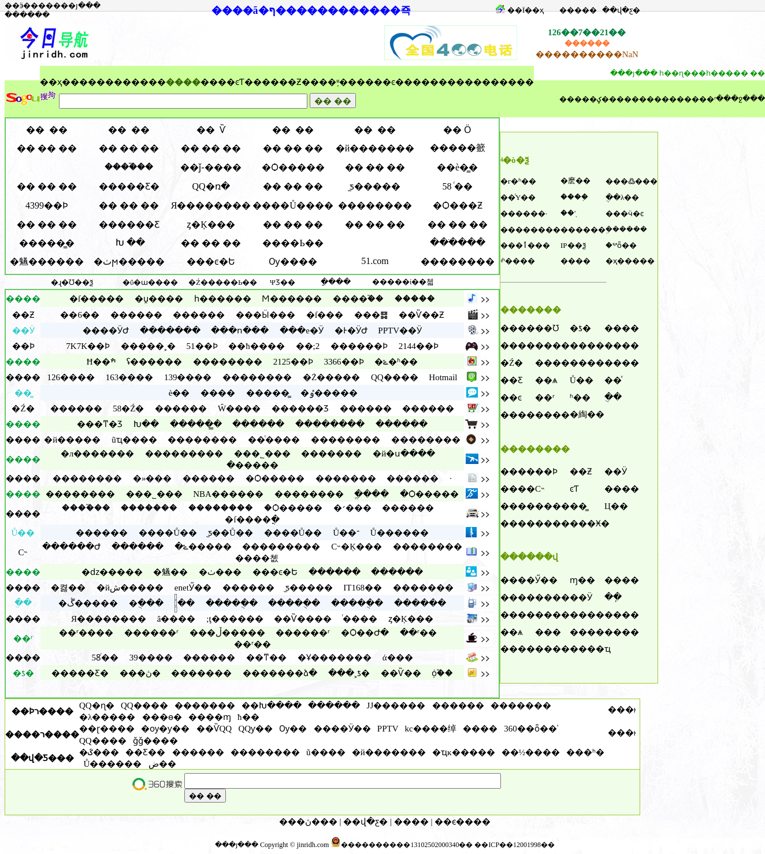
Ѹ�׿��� (293, 261)
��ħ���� (256, 346)
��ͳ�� (266, 657)
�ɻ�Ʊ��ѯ (72, 282)
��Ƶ (290, 82)
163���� (130, 377)
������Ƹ (129, 224)
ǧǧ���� (155, 740)
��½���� (531, 752)
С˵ (540, 488)
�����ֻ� (232, 603)
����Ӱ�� (342, 728)
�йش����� (130, 587)
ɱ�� (582, 580)
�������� (639, 99)
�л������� (98, 453)
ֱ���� (371, 494)
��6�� (79, 315)
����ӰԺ (106, 330)
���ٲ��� (525, 245)
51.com (375, 261)
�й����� (72, 439)
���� (113, 82)
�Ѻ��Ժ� (365, 632)
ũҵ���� (134, 439)
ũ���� (326, 752)
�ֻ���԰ (146, 603)
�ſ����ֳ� (252, 519)
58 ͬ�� (458, 186)
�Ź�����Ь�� (222, 282)
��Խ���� (272, 705)
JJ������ (396, 705)
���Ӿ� (590, 523)
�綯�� (587, 414)
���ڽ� (140, 673)
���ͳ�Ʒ (99, 424)
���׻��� (136, 315)
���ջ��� (740, 98)
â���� (176, 618)
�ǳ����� (112, 572)
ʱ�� (580, 397)
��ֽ (613, 596)
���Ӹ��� (265, 315)
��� (548, 632)
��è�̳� (457, 167)
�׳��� (352, 508)
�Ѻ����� (293, 167)
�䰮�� (170, 572)
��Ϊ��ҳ (525, 10)
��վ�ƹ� (621, 10)
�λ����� (107, 717)
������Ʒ (300, 408)
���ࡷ (622, 709)
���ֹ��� (457, 242)
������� (170, 330)
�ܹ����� (626, 229)
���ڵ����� (227, 632)
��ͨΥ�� (518, 197)
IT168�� (362, 587)
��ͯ (613, 380)
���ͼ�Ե (211, 261)
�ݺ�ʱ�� (396, 361)
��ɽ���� (107, 728)
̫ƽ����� (375, 186)
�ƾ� (580, 328)
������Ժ (71, 546)
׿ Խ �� (129, 242)
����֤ (574, 196)
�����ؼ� (584, 99)
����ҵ (590, 649)
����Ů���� (292, 205)
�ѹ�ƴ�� (165, 728)
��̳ (578, 506)
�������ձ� (280, 673)
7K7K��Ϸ (88, 346)
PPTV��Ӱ (400, 330)
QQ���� (394, 377)
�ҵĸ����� (463, 752)
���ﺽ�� (162, 763)
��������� (184, 453)
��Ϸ (546, 471)
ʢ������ (154, 361)
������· (523, 213)
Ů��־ (346, 532)
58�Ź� (128, 408)
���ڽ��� (308, 821)
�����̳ (267, 393)
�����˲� (148, 346)
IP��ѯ (573, 245)
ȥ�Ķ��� (211, 224)
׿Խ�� (146, 424)
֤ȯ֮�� (442, 673)
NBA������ (228, 494)
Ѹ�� (293, 728)
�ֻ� (613, 397)
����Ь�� (292, 243)
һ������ (222, 298)
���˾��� (262, 453)
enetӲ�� (192, 587)
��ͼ (384, 82)
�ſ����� (96, 298)
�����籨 (457, 148)
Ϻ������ (292, 298)
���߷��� (632, 181)
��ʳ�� (418, 632)
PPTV (387, 728)
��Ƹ (511, 380)
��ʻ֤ (568, 213)
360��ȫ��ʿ (531, 728)
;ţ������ (234, 618)
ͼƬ (239, 82)
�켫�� (68, 587)
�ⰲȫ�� (621, 245)
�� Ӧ (457, 130)
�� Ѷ (210, 130)
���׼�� (578, 10)
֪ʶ (337, 82)
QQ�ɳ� (96, 705)
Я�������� (211, 205)
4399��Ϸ (46, 205)
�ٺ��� (220, 572)
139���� (188, 377)
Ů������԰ (113, 763)
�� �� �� (47, 148)
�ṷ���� (159, 298)
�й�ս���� (404, 453)
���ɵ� (162, 717)
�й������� (375, 148)
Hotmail (443, 377)
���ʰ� (585, 752)
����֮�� (129, 167)
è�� (179, 393)
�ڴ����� (88, 603)
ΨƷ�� (282, 282)
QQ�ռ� (210, 186)
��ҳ (51, 82)
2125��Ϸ (293, 361)
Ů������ (399, 532)
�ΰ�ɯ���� (150, 282)
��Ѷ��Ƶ (421, 315)
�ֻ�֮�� (184, 603)
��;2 (308, 346)
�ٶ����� (329, 393)
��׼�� (411, 821)
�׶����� (252, 465)
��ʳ (545, 397)
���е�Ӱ (302, 330)
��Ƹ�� (145, 752)
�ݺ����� (203, 546)
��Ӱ (615, 471)
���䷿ (371, 315)
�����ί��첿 (403, 281)
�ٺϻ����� (129, 261)
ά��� (397, 657)
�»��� (152, 478)
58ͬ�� (104, 657)
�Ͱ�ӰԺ (351, 330)
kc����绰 (430, 728)
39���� (151, 657)
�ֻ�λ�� (622, 197)
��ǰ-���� (210, 167)
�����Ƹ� (129, 186)
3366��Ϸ (344, 361)
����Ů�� (168, 532)
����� (415, 298)
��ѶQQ (214, 728)
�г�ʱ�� (518, 181)
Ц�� (616, 506)
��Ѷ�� (401, 673)
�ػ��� (99, 752)
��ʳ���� (86, 632)
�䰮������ (47, 261)
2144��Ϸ (419, 346)
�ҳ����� (630, 261)
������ (583, 229)
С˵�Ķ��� (356, 546)
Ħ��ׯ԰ (101, 361)
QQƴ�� (255, 728)
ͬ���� (360, 618)
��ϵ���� (463, 821)
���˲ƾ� (349, 673)
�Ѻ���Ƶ (457, 205)
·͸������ (451, 478)
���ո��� (240, 330)
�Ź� (511, 362)
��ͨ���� (274, 439)
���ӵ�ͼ (625, 213)
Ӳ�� (546, 580)
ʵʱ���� (517, 261)
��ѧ (546, 380)
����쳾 (256, 558)
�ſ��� (324, 315)
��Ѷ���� (303, 618)
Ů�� (581, 380)
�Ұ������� (335, 657)
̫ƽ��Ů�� (230, 532)
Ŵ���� (239, 408)
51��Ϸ (202, 346)
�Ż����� (331, 377)
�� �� (47, 130)
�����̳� (47, 243)
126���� (71, 377)
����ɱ (209, 717)
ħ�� (248, 717)
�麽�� (575, 180)
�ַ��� (336, 281)
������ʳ (692, 99)
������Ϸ (359, 346)
